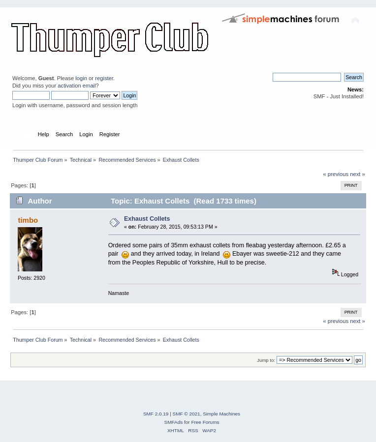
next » (357, 174)
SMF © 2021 (186, 413)
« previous (335, 174)
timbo (28, 220)
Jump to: (266, 360)
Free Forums (205, 422)
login (81, 78)
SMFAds (173, 422)
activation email (76, 85)
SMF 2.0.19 (156, 413)
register (104, 78)
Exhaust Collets (147, 218)
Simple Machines (221, 413)
